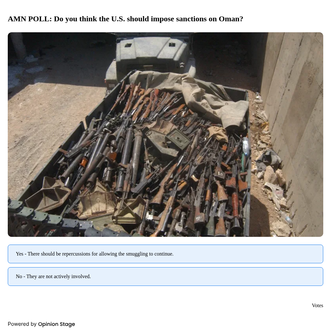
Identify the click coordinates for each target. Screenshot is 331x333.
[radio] (165, 254)
